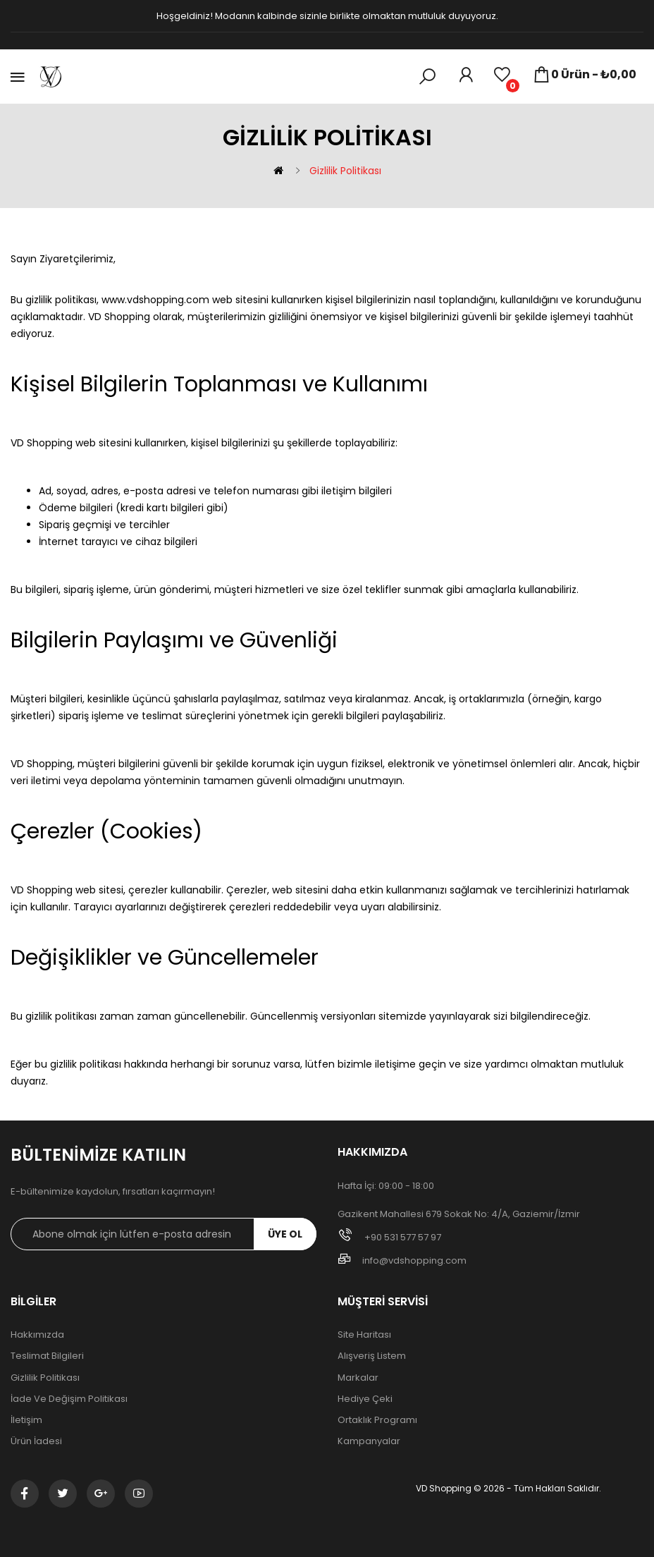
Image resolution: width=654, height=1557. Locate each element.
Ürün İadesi (36, 1441)
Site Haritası (364, 1335)
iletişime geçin (410, 1064)
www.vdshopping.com (155, 300)
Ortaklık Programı (377, 1420)
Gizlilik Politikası (345, 171)
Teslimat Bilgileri (47, 1356)
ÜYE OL (285, 1234)
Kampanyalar (369, 1441)
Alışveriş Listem (372, 1356)
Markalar (358, 1378)
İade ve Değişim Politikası (69, 1399)
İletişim (26, 1420)
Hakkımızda (37, 1335)
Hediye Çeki (365, 1399)
